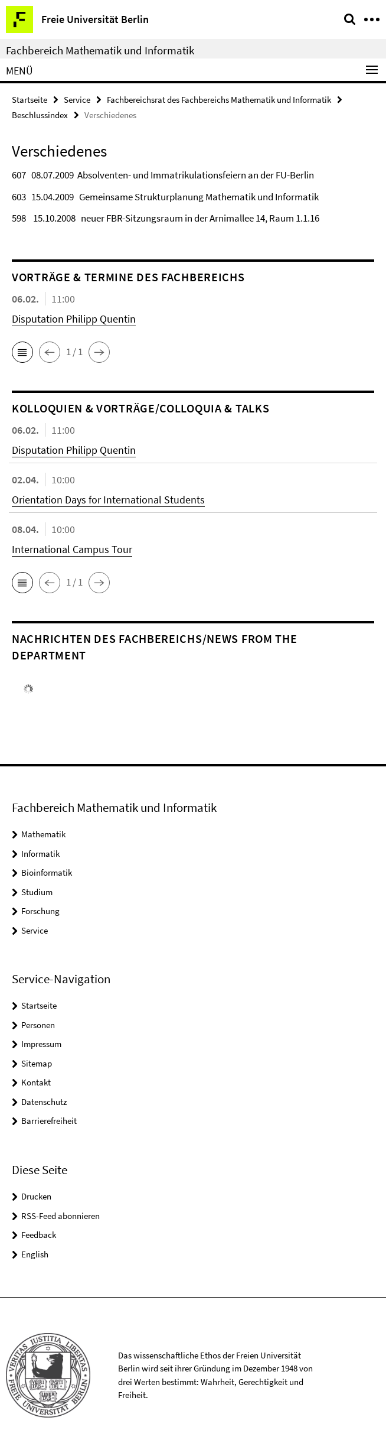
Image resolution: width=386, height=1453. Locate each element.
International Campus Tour (72, 549)
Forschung (40, 910)
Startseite (29, 99)
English (34, 1254)
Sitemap (36, 1063)
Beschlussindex (40, 115)
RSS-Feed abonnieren (60, 1215)
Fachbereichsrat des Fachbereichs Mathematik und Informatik (219, 99)
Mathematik (43, 834)
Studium (37, 892)
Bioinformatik (46, 872)
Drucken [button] (36, 1196)
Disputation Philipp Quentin (74, 319)
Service (77, 99)
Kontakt (36, 1082)
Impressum (41, 1043)
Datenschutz (44, 1101)
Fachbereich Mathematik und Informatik (100, 50)
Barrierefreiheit (49, 1120)
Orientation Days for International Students (108, 499)
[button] (22, 352)
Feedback (38, 1234)
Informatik (40, 853)
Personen (38, 1025)
